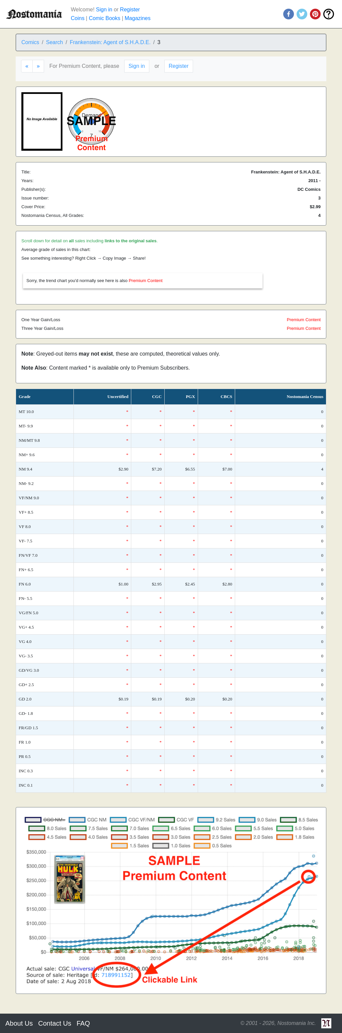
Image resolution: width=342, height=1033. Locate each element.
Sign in (104, 9)
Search (54, 42)
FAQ (83, 1023)
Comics (30, 42)
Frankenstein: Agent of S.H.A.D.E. (110, 42)
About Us (19, 1023)
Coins (77, 18)
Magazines (137, 18)
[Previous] (27, 66)
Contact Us (54, 1023)
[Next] (38, 66)
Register (130, 9)
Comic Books (104, 18)
